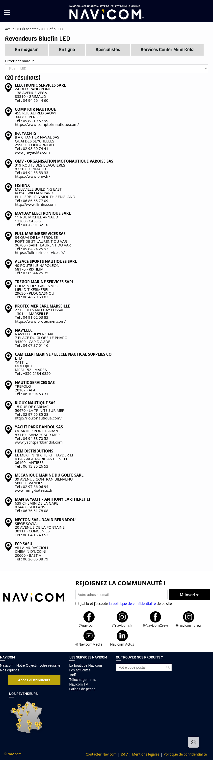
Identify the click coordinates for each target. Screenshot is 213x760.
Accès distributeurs (34, 680)
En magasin (26, 50)
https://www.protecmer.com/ (40, 321)
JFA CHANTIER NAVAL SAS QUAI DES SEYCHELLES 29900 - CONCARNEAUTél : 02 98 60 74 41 (37, 141)
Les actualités (80, 670)
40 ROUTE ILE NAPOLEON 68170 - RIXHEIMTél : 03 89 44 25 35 (46, 267)
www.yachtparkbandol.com (39, 442)
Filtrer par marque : (106, 65)
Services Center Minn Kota (167, 50)
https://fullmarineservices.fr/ (40, 252)
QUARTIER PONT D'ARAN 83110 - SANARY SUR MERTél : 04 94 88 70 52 (39, 432)
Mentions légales (145, 754)
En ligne (67, 50)
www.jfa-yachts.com (32, 152)
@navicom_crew (189, 625)
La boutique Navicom (85, 665)
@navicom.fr (89, 625)
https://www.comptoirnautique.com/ (47, 124)
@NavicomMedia (89, 644)
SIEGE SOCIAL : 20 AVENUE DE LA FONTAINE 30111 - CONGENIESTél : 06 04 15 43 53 (45, 527)
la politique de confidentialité (132, 603)
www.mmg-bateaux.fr (34, 490)
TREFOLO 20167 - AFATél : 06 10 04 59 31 (35, 388)
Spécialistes (108, 50)
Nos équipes (9, 670)
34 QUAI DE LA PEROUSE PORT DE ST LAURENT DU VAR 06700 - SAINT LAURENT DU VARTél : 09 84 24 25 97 (43, 241)
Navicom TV (78, 684)
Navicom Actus (122, 644)
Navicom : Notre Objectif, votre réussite (30, 665)
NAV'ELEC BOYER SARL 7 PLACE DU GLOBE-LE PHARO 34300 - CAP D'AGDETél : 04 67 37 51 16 (41, 338)
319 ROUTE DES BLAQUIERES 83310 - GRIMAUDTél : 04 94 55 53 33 (64, 167)
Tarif (72, 675)
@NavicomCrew (155, 625)
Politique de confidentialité (185, 754)
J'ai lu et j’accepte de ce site (126, 603)
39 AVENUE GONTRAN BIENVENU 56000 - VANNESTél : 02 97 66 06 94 (49, 481)
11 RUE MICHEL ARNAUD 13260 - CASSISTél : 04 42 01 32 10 (43, 219)
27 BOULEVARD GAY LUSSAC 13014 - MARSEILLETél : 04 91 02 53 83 (42, 312)
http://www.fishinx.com (35, 204)
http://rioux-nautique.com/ (38, 417)
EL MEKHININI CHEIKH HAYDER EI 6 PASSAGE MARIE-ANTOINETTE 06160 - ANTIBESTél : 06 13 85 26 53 (44, 459)
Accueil (10, 29)
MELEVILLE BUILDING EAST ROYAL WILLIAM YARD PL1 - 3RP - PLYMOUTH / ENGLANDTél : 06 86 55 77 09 (45, 193)
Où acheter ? (30, 29)
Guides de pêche (82, 689)
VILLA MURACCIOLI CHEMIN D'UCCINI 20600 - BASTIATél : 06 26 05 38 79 (31, 551)
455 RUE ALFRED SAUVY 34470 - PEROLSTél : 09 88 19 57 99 (35, 115)
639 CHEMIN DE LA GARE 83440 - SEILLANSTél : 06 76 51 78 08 (52, 505)
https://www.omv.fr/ (32, 176)
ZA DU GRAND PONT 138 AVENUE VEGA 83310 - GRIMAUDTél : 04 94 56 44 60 (40, 93)
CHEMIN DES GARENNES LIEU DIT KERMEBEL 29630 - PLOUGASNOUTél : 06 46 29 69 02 (44, 289)
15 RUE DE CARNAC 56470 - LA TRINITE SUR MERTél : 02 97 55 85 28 (39, 408)
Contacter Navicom (101, 754)
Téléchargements (82, 679)
